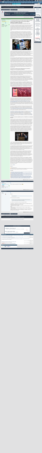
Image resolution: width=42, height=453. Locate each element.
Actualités (18, 6)
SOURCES (19, 215)
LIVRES (11, 215)
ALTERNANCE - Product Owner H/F (10, 228)
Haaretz (14, 164)
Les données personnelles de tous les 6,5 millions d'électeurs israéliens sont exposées (18, 11)
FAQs (9, 215)
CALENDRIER (27, 215)
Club (32, 0)
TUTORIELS (7, 215)
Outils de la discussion (26, 17)
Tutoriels (7, 0)
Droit (29, 0)
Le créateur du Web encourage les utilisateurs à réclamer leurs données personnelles (12, 235)
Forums (4, 0)
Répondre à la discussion (5, 9)
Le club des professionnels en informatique (10, 6)
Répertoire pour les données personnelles (10, 243)
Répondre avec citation (26, 189)
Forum (3, 6)
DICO (24, 215)
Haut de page (31, 248)
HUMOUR (30, 215)
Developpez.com (28, 248)
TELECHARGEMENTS (15, 215)
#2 (32, 181)
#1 (32, 18)
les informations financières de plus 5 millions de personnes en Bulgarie (22, 108)
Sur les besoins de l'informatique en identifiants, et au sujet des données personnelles (12, 237)
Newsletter (19, 0)
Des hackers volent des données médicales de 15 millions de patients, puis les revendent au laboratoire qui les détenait (21, 172)
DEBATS (21, 215)
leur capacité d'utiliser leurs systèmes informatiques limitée (21, 111)
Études (26, 0)
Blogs (13, 0)
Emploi (23, 0)
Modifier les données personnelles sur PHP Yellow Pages (9, 241)
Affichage (31, 17)
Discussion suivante (20, 219)
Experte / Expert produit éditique (10, 231)
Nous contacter (23, 248)
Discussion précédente (14, 219)
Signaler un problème (14, 9)
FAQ (10, 0)
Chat (16, 0)
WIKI (23, 215)
